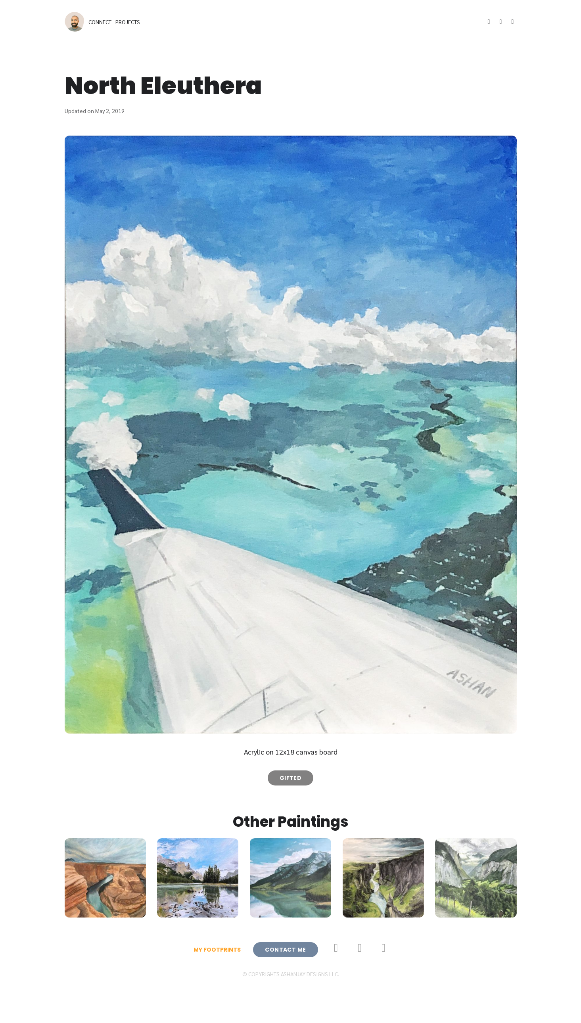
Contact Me (285, 950)
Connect (99, 21)
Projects (127, 21)
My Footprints (217, 950)
